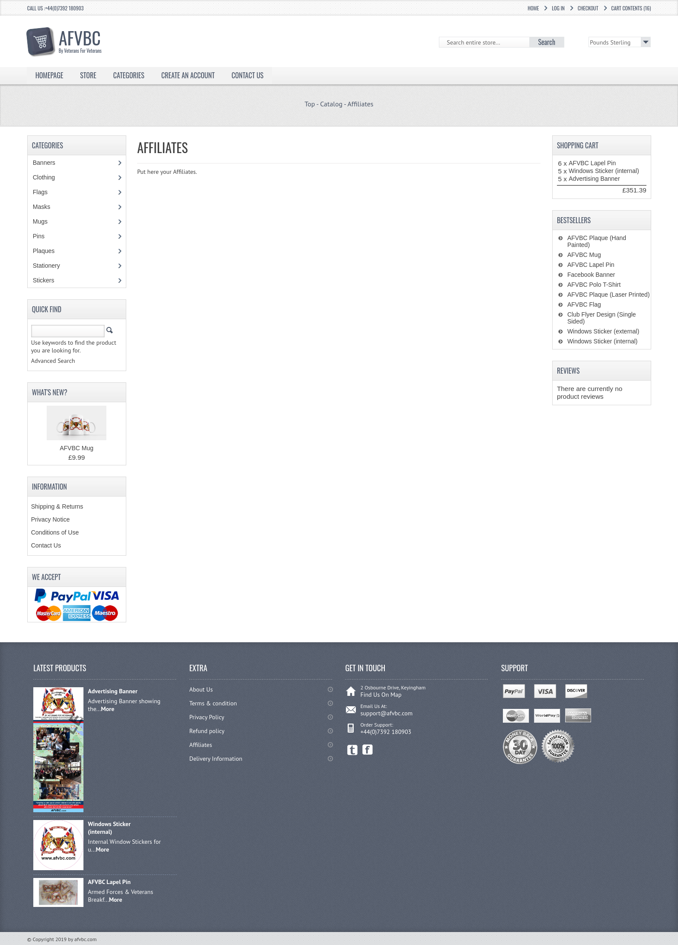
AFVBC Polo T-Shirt (593, 284)
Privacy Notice (50, 519)
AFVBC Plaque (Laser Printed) (608, 294)
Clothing (48, 177)
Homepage (49, 75)
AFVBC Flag (584, 304)
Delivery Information (216, 758)
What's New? (49, 392)
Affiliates (360, 103)
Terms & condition (213, 703)
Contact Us (248, 75)
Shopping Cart (577, 145)
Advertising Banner (594, 178)
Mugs (45, 221)
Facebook (367, 749)
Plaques (48, 250)
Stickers (48, 280)
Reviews (568, 370)
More (108, 709)
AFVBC (89, 39)
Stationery (51, 265)
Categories (128, 75)
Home (533, 8)
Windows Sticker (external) (603, 331)
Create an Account (188, 75)
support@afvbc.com (386, 713)
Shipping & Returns (57, 506)
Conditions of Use (55, 532)
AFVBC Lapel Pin (592, 163)
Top (309, 103)
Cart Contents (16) (631, 8)
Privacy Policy (206, 717)
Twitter (352, 749)
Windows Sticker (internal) (604, 170)
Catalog (331, 103)
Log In (558, 8)
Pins (43, 236)
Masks (41, 206)
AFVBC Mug (76, 448)
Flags (45, 192)
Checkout (588, 8)
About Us (201, 689)
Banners (48, 162)
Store (88, 75)
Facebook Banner (591, 274)
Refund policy (206, 731)
